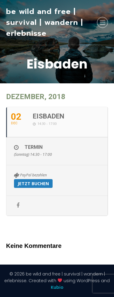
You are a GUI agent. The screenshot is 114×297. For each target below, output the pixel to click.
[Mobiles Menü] (102, 22)
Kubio (57, 287)
